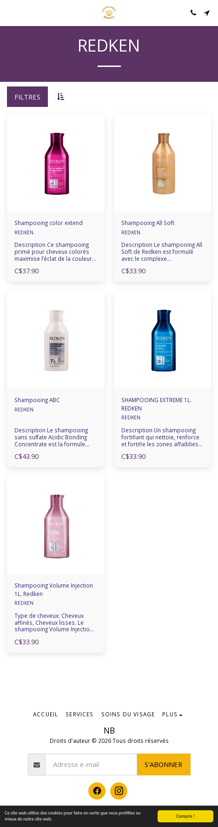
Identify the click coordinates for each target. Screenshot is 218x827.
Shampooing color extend (48, 222)
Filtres (27, 96)
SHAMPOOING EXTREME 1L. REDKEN (156, 404)
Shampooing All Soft (147, 222)
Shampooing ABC (37, 400)
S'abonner (163, 764)
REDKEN (23, 232)
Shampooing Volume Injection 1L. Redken (53, 589)
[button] (10, 12)
